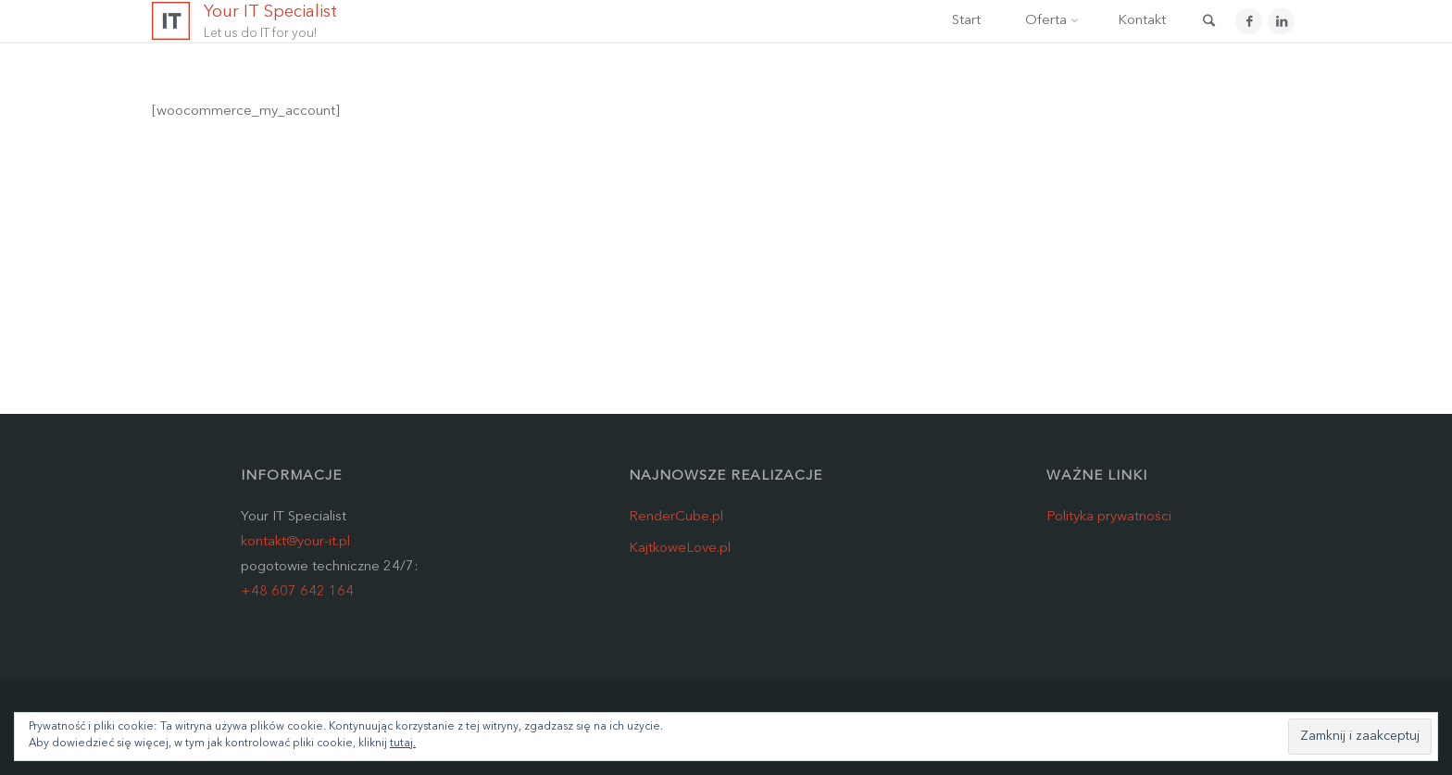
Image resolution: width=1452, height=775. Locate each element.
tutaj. (403, 743)
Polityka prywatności (1108, 517)
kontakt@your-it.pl (295, 542)
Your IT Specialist (270, 12)
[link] (1208, 23)
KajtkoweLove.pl (680, 549)
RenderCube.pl (676, 517)
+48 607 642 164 (297, 592)
